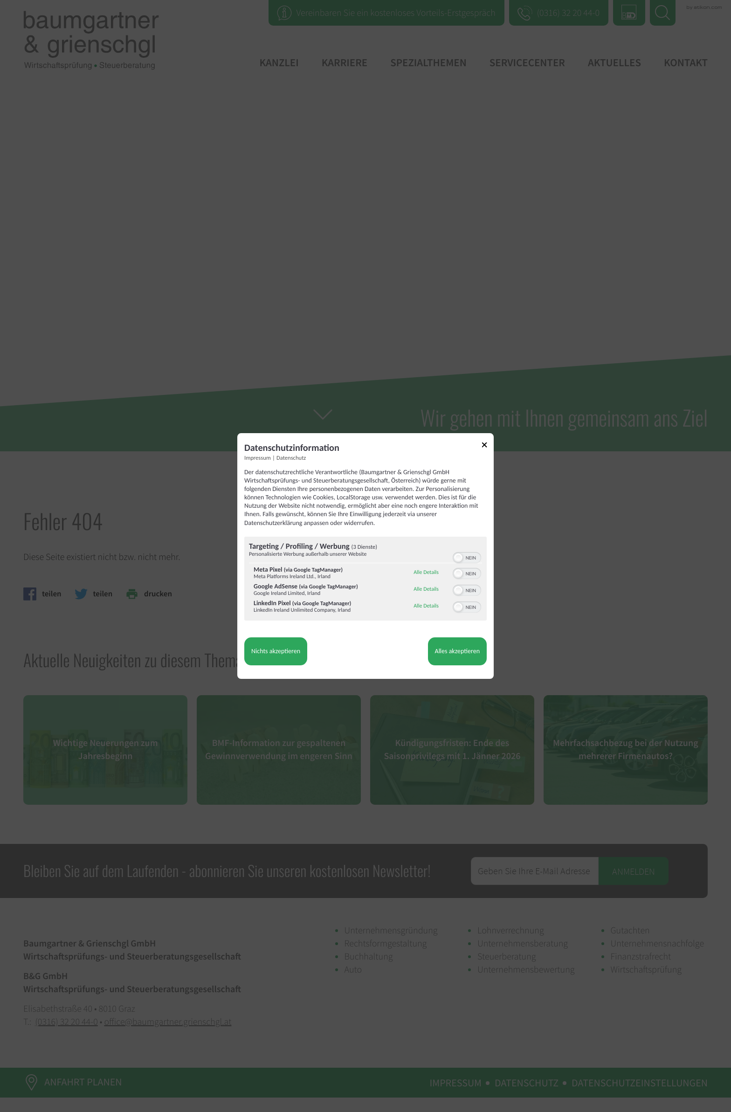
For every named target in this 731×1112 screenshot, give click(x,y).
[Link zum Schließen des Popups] (487, 446)
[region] (365, 580)
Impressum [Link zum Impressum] (257, 458)
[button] (458, 557)
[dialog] (365, 556)
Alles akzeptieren (457, 651)
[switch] (467, 556)
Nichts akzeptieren (275, 651)
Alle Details (426, 572)
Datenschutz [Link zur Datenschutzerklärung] (291, 458)
